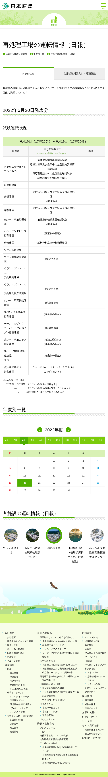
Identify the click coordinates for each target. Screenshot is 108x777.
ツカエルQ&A (94, 684)
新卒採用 (89, 700)
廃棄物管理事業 (17, 685)
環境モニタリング (15, 692)
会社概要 (11, 637)
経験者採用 (90, 704)
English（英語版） (92, 738)
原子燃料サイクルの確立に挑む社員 (59, 641)
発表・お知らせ (45, 723)
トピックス (45, 731)
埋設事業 (14, 677)
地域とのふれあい (51, 711)
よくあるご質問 (17, 712)
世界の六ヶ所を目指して (54, 700)
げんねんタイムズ (48, 719)
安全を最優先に (47, 661)
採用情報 (87, 696)
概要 (9, 669)
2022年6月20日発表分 (16, 54)
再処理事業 (15, 681)
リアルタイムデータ (19, 696)
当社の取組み (44, 633)
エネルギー (92, 672)
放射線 (90, 680)
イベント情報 (91, 637)
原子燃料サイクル (96, 676)
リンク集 (87, 721)
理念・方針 (12, 645)
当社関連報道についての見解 (54, 735)
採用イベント (91, 708)
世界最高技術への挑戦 (50, 684)
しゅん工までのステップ (54, 649)
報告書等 (14, 728)
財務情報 (11, 657)
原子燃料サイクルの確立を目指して (57, 637)
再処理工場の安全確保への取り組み (59, 664)
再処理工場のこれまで (53, 645)
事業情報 (54, 25)
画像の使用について (94, 730)
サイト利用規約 (90, 725)
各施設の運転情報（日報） (63, 54)
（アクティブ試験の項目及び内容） (52, 153)
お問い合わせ (89, 717)
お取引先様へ (89, 712)
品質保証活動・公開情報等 (20, 716)
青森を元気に (48, 715)
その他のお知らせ (48, 743)
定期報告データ (17, 700)
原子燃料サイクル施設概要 (20, 641)
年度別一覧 (38, 54)
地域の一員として (51, 707)
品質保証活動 (16, 720)
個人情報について (93, 734)
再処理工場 (28, 73)
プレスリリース (47, 728)
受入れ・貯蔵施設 (80, 73)
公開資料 (14, 723)
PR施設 (88, 661)
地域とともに (46, 703)
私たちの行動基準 (15, 649)
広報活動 (87, 633)
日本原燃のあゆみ (15, 653)
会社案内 (10, 633)
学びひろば (90, 668)
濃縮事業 (14, 673)
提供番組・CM (92, 641)
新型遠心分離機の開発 (53, 688)
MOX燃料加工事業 (19, 688)
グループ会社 (13, 661)
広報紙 (88, 649)
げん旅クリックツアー (95, 664)
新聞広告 (89, 645)
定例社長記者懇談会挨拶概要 (54, 739)
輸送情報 (14, 731)
